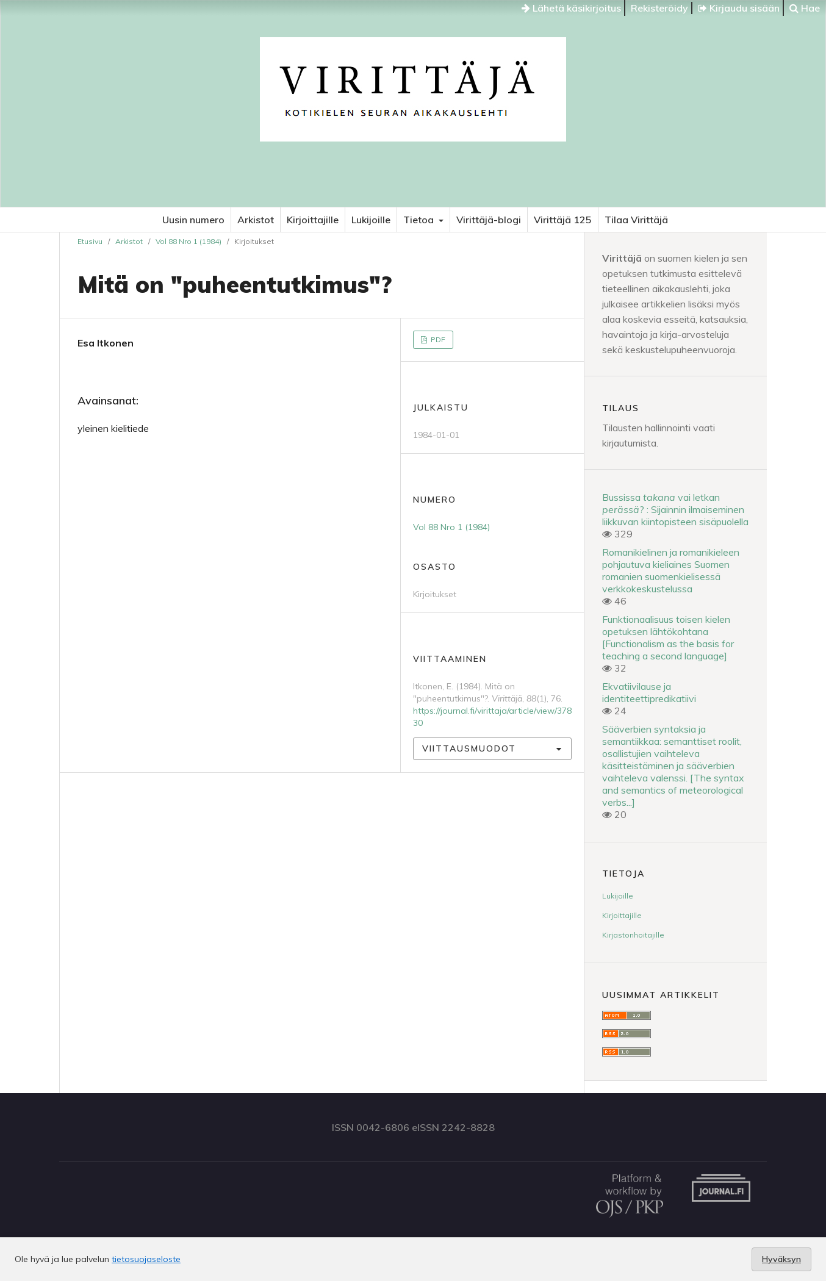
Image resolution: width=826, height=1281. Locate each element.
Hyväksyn (781, 1259)
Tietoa (419, 220)
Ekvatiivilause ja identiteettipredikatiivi (649, 692)
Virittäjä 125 (563, 220)
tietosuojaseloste (146, 1259)
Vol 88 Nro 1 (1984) (188, 241)
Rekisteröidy (659, 8)
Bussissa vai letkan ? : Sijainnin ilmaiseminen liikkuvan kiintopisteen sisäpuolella (675, 509)
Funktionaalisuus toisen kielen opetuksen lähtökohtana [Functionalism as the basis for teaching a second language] (668, 637)
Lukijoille (370, 220)
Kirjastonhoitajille (633, 934)
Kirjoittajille (313, 220)
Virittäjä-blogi (488, 220)
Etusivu (89, 241)
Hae (804, 8)
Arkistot (255, 220)
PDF (437, 339)
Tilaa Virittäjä (636, 220)
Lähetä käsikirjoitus (571, 8)
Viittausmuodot (469, 748)
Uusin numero (193, 220)
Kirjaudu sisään (739, 8)
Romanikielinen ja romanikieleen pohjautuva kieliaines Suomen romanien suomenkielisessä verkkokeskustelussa (670, 570)
